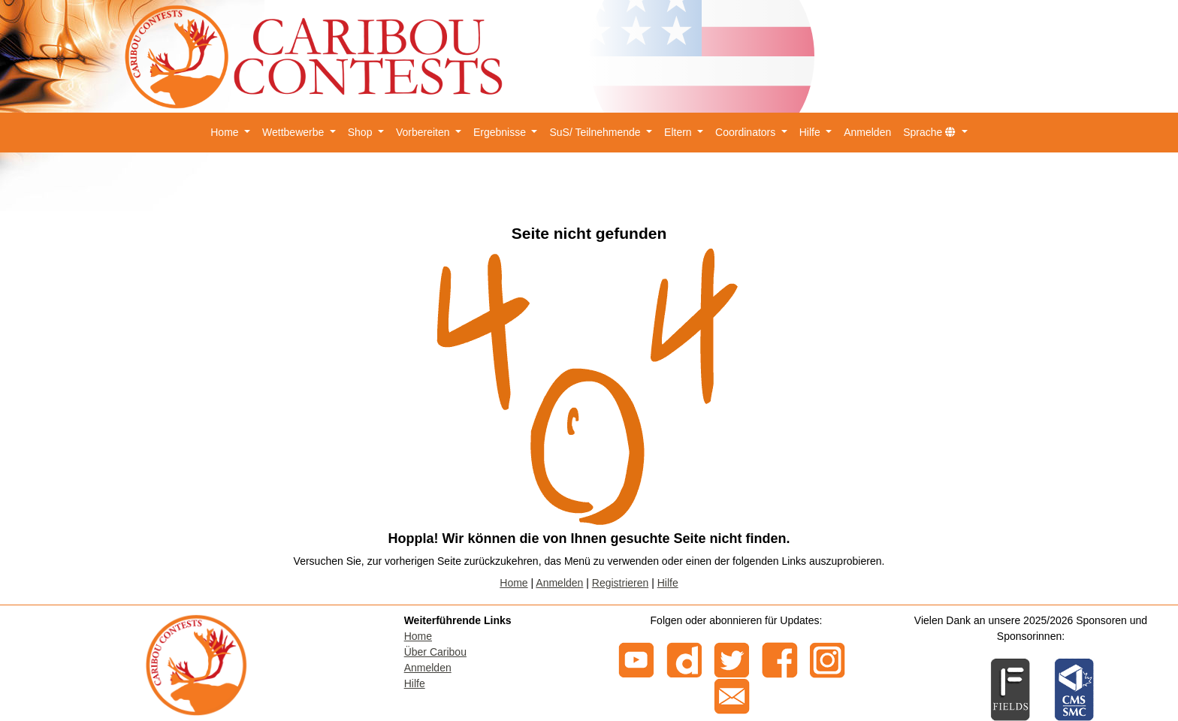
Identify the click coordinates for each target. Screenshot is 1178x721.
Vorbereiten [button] (424, 132)
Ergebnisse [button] (501, 132)
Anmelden (867, 132)
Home (513, 583)
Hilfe (667, 583)
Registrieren (620, 583)
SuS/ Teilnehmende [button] (596, 132)
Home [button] (225, 132)
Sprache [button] (931, 132)
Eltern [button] (679, 132)
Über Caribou (435, 652)
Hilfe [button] (811, 132)
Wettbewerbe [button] (294, 132)
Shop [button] (362, 132)
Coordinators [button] (746, 132)
